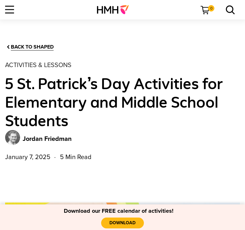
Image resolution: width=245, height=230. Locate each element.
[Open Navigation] (9, 9)
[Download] (122, 223)
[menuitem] (115, 9)
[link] (115, 9)
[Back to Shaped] (29, 47)
